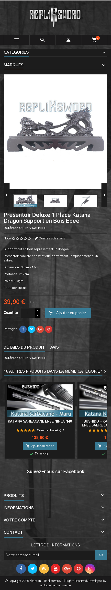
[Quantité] (27, 313)
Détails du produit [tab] (24, 347)
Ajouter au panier (67, 313)
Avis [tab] (54, 347)
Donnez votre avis (52, 238)
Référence (12, 228)
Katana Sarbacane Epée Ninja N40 (40, 421)
